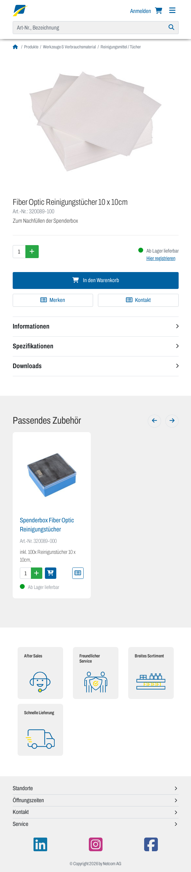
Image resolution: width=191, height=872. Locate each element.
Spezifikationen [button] (33, 346)
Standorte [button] (23, 788)
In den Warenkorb (95, 280)
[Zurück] (154, 421)
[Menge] (19, 251)
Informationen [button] (31, 326)
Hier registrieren (160, 258)
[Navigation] (172, 10)
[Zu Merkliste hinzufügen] (53, 300)
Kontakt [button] (21, 812)
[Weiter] (172, 421)
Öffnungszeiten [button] (28, 800)
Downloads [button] (27, 365)
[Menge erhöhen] (32, 251)
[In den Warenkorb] (50, 573)
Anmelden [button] (141, 11)
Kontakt (138, 300)
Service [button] (20, 824)
